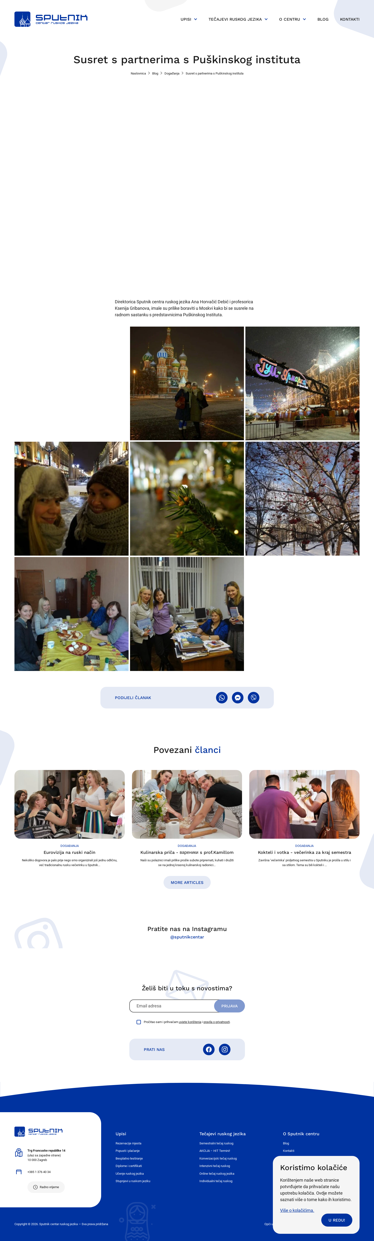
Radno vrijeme (49, 1187)
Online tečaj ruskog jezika (216, 1173)
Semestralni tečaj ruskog (216, 1143)
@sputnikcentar (187, 936)
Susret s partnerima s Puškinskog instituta (214, 73)
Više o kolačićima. (297, 1210)
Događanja (171, 73)
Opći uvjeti (271, 1224)
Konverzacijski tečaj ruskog (218, 1158)
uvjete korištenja (190, 1022)
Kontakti (350, 19)
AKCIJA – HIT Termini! (214, 1151)
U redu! (336, 1220)
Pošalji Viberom (253, 697)
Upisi (186, 19)
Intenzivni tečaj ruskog (214, 1166)
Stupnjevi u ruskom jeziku (133, 1181)
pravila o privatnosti (216, 1022)
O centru (289, 19)
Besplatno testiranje (129, 1158)
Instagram (224, 1049)
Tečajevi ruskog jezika (235, 19)
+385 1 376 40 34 (39, 1172)
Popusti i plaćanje (128, 1151)
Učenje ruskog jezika (130, 1173)
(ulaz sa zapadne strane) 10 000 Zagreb (46, 1155)
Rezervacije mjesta (128, 1143)
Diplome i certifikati (129, 1166)
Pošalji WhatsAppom (222, 697)
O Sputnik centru (301, 1133)
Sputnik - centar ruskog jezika (51, 19)
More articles (187, 882)
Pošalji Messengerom (237, 697)
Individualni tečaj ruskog (215, 1181)
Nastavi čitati (69, 818)
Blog (322, 19)
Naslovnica (138, 73)
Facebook (209, 1049)
